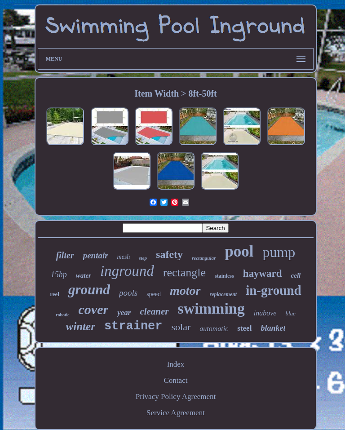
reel (54, 294)
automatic (213, 328)
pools (128, 292)
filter (65, 255)
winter (80, 326)
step (143, 258)
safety (169, 254)
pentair (95, 255)
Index (176, 364)
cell (296, 275)
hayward (262, 273)
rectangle (184, 272)
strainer (133, 326)
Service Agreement (175, 412)
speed (153, 294)
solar (181, 326)
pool (239, 251)
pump (278, 252)
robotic (62, 314)
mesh (123, 256)
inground (127, 271)
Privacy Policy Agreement (176, 396)
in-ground (273, 290)
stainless (224, 276)
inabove (265, 313)
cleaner (154, 311)
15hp (59, 274)
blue (290, 313)
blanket (273, 328)
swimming (211, 308)
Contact (176, 380)
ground (89, 289)
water (83, 275)
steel (244, 328)
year (124, 312)
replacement (223, 294)
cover (94, 309)
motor (185, 290)
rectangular (204, 258)
